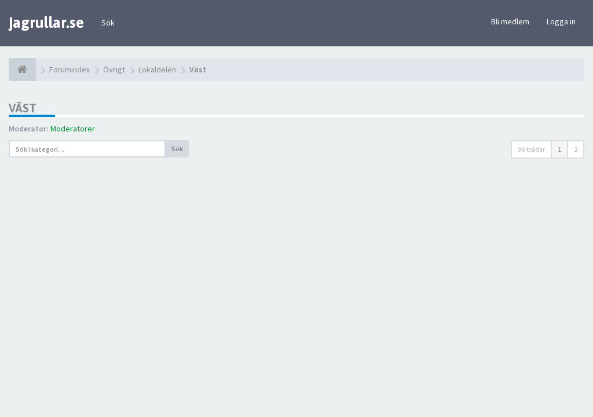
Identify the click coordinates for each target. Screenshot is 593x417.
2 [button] (575, 149)
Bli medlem (510, 21)
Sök (108, 22)
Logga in (561, 21)
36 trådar (531, 149)
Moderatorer (72, 128)
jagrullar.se (46, 22)
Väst (22, 108)
